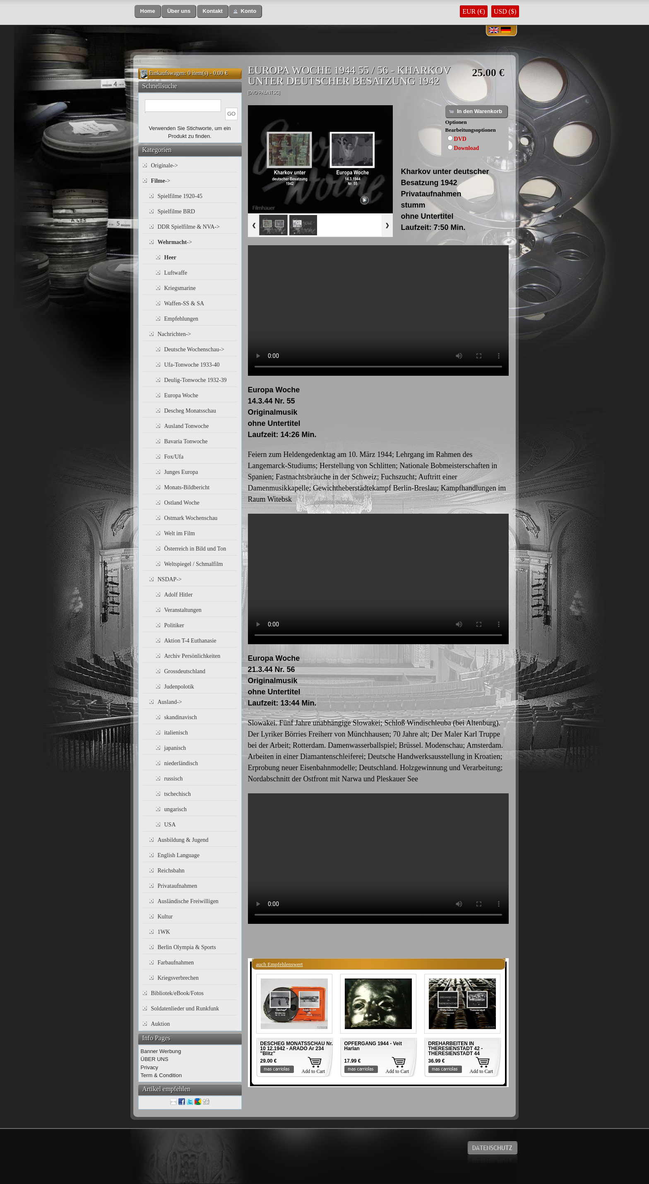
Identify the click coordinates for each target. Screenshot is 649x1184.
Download (466, 148)
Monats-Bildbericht (187, 487)
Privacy (150, 1067)
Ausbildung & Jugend (183, 840)
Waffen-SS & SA (184, 303)
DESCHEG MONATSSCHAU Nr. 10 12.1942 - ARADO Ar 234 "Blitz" (296, 1048)
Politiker (174, 625)
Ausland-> (170, 702)
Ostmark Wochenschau (191, 518)
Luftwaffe (175, 273)
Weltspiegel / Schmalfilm (193, 564)
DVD (460, 139)
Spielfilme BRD (176, 211)
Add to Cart (313, 1071)
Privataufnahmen (177, 886)
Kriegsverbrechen (178, 978)
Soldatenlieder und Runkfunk (185, 1008)
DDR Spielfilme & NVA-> (189, 227)
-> (161, 181)
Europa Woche (181, 395)
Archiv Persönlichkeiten (192, 656)
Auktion (160, 1024)
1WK (164, 932)
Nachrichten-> (174, 334)
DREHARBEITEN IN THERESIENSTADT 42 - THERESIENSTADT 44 (455, 1048)
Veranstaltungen (183, 610)
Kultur (165, 916)
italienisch (176, 733)
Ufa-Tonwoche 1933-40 (192, 365)
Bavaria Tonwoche (186, 441)
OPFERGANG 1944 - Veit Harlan (373, 1046)
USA (170, 825)
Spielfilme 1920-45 (180, 196)
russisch (173, 779)
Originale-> (164, 165)
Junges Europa (181, 472)
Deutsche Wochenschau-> (194, 349)
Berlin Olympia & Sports (187, 947)
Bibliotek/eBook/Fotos (177, 993)
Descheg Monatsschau (190, 411)
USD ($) (505, 11)
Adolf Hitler (178, 595)
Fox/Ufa (174, 457)
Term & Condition (161, 1075)
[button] (148, 11)
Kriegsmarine (180, 288)
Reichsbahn (171, 870)
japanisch (175, 748)
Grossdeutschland (185, 671)
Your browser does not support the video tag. (378, 310)
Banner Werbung (161, 1051)
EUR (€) (473, 11)
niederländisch (181, 763)
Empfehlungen (181, 319)
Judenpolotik (179, 687)
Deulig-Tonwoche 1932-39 (195, 380)
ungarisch (175, 809)
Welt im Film (179, 533)
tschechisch (177, 794)
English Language (179, 855)
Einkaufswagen (167, 73)
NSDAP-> (170, 579)
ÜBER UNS (154, 1059)
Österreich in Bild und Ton (195, 549)
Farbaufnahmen (176, 962)
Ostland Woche (182, 503)
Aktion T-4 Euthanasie (190, 641)
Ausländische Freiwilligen (188, 901)
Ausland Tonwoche (186, 426)
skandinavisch (180, 717)
